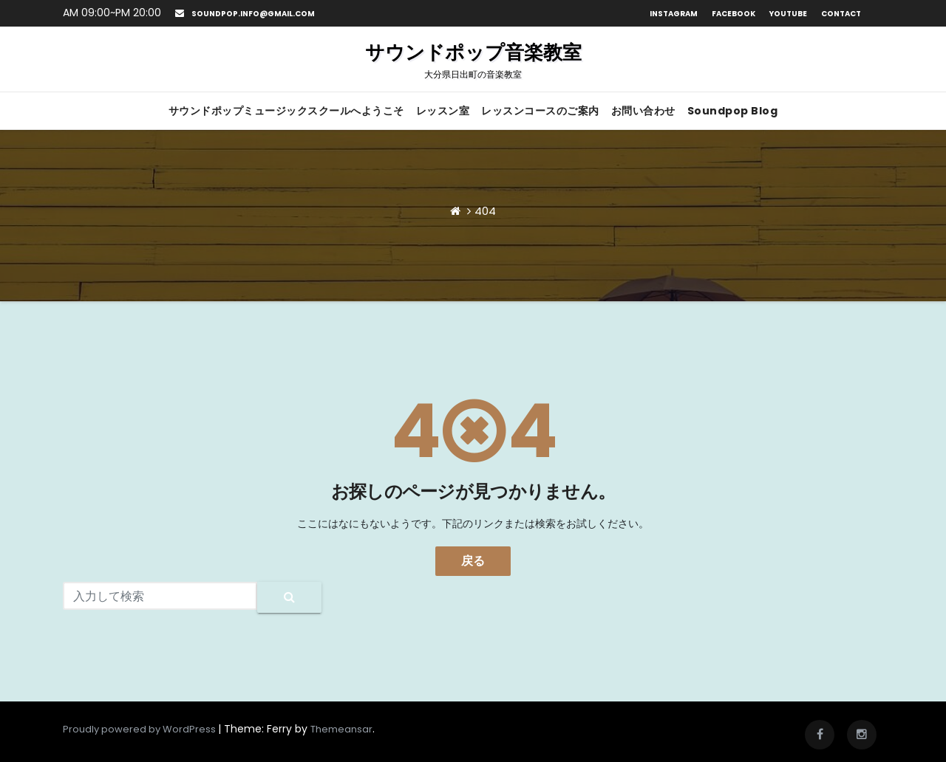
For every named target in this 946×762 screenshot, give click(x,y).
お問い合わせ (643, 110)
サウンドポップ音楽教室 (473, 59)
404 (485, 211)
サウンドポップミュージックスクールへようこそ (286, 110)
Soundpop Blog (732, 110)
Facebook (733, 13)
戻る (473, 560)
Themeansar (341, 729)
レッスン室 (443, 110)
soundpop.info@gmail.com (245, 13)
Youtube (788, 13)
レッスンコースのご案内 (540, 110)
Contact (841, 13)
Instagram (674, 13)
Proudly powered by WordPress (140, 729)
